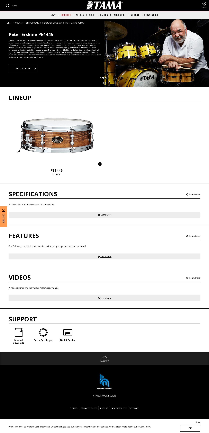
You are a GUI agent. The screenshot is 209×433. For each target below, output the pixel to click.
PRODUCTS (66, 15)
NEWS (53, 15)
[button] (11, 5)
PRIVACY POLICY (89, 408)
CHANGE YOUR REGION (104, 395)
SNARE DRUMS (32, 23)
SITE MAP (134, 408)
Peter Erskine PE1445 (74, 23)
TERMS (73, 408)
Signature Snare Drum (52, 23)
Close (197, 422)
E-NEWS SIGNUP (151, 15)
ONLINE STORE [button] (119, 15)
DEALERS (104, 15)
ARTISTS (80, 15)
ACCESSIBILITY (119, 408)
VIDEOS (92, 15)
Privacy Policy (144, 426)
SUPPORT (134, 15)
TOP (7, 23)
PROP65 (104, 408)
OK (190, 428)
